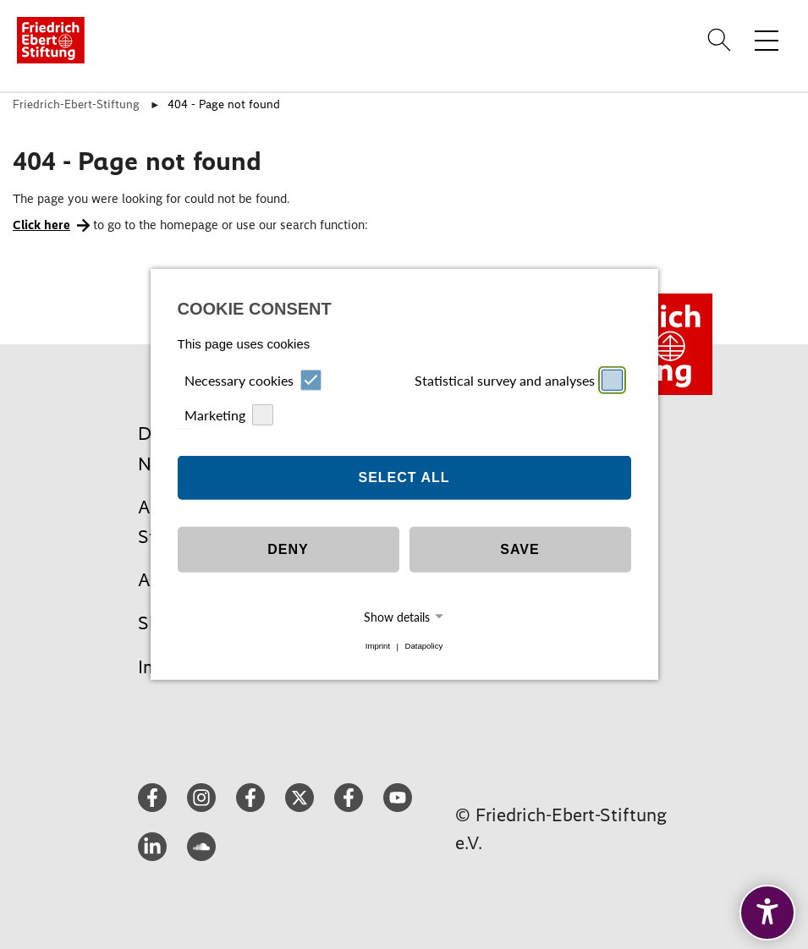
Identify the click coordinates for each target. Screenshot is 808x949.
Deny (287, 549)
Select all (403, 477)
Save (519, 549)
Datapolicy (423, 646)
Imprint (378, 646)
